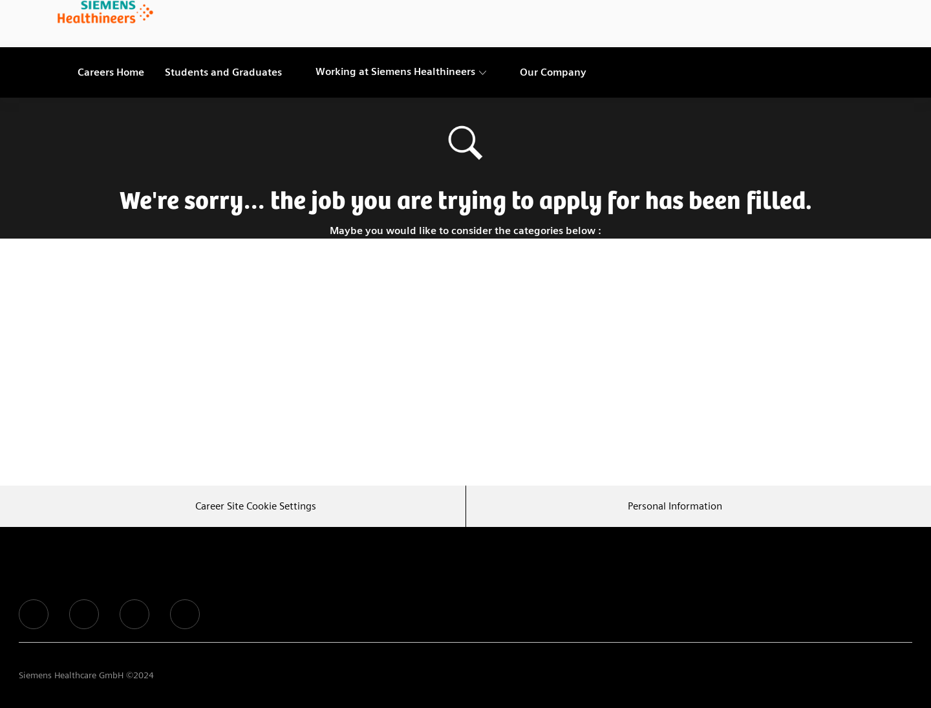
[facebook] (33, 614)
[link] (105, 13)
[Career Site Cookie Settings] (255, 506)
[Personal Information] (675, 506)
